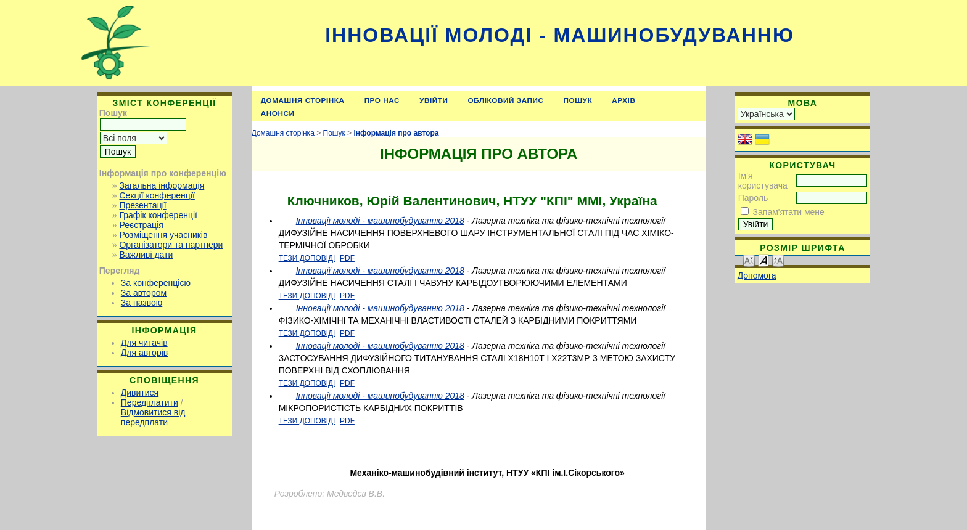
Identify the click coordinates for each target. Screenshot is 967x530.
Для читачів (144, 343)
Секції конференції (156, 195)
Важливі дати (146, 254)
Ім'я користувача (763, 180)
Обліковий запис (506, 100)
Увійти (433, 100)
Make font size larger (778, 260)
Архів (623, 100)
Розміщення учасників (163, 235)
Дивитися (139, 393)
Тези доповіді (307, 258)
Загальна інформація (161, 185)
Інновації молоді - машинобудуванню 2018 (380, 221)
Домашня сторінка (303, 100)
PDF (347, 258)
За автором (144, 293)
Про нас (382, 100)
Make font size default (763, 260)
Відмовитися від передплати (153, 417)
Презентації (142, 205)
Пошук (578, 100)
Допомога (757, 275)
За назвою (141, 303)
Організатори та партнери (171, 245)
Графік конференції (158, 215)
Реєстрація (141, 225)
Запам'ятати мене (789, 212)
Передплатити (149, 402)
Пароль (753, 198)
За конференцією (156, 283)
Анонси (278, 113)
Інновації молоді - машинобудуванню (559, 35)
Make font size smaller (749, 260)
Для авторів (144, 352)
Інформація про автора (395, 133)
